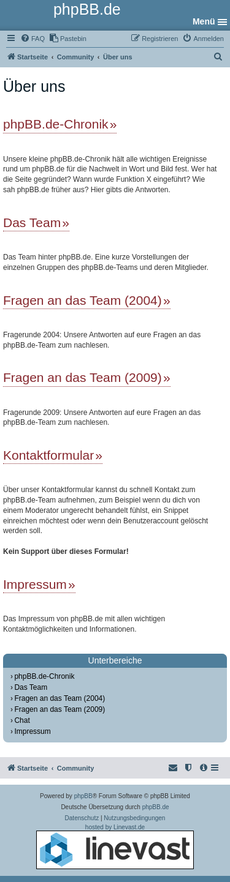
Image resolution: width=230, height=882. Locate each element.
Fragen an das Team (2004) (82, 300)
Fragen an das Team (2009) (82, 377)
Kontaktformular (48, 455)
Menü (204, 21)
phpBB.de (155, 807)
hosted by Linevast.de (115, 846)
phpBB (83, 796)
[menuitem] (32, 38)
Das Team (32, 222)
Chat (21, 720)
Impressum (35, 584)
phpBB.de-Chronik (56, 124)
